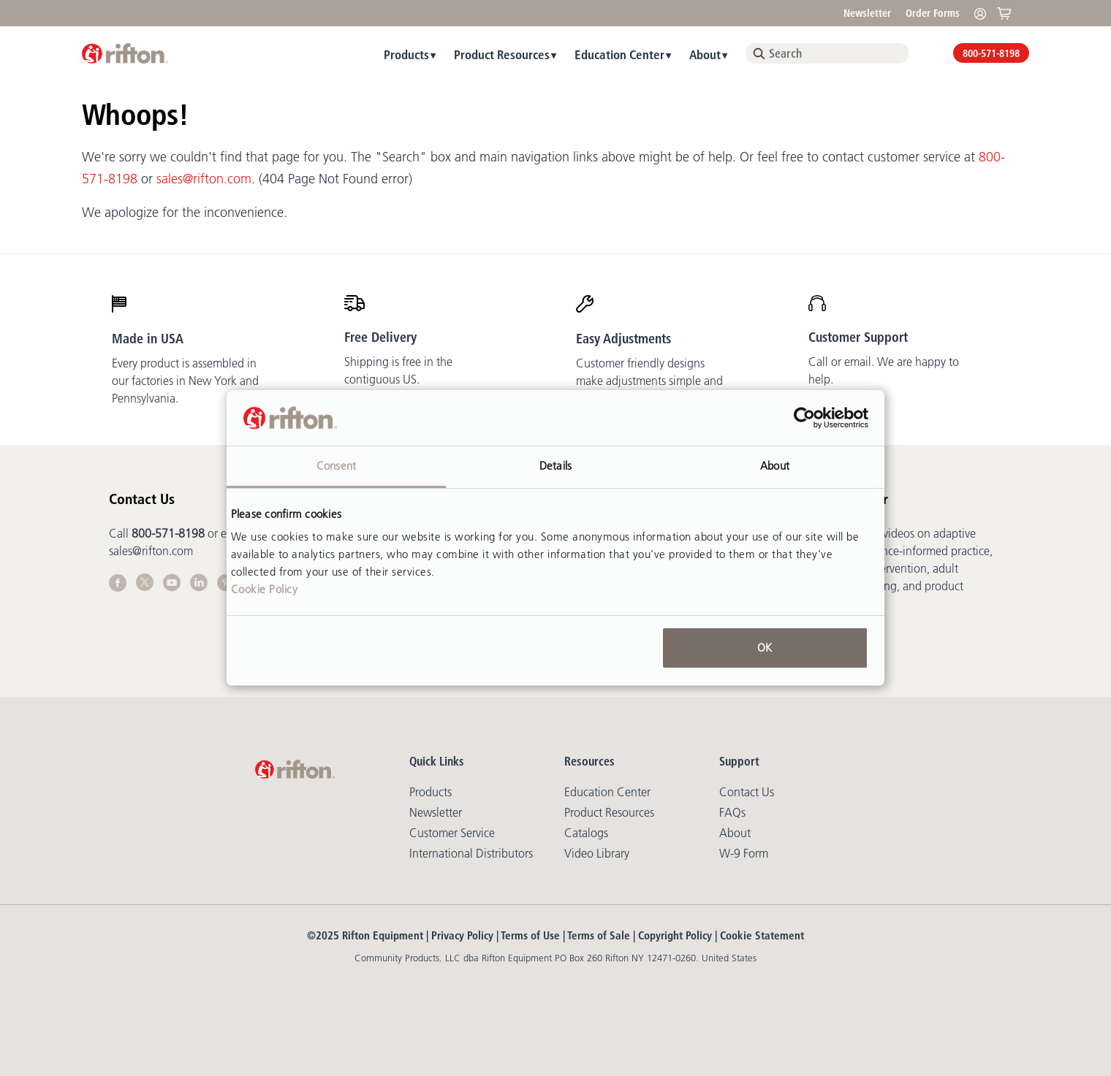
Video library (596, 853)
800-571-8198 (991, 53)
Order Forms (933, 13)
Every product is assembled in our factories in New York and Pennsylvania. (185, 380)
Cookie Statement (762, 935)
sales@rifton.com (203, 179)
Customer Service (452, 832)
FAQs (732, 812)
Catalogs (586, 832)
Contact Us (746, 792)
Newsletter (867, 13)
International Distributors (471, 853)
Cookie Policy (264, 589)
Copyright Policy (675, 935)
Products (406, 54)
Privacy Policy (462, 935)
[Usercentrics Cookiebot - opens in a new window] (804, 418)
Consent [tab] (336, 466)
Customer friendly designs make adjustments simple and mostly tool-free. (649, 380)
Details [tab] (555, 466)
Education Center (619, 54)
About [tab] (774, 466)
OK (764, 648)
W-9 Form (743, 853)
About (705, 54)
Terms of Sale (598, 935)
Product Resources (502, 54)
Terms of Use (530, 935)
